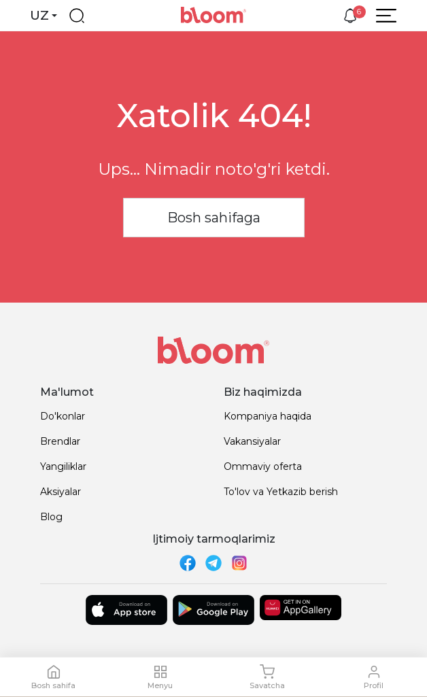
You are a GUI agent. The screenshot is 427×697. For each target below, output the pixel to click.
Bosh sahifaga (213, 217)
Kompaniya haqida (267, 416)
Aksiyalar (60, 492)
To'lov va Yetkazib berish (281, 492)
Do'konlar (62, 416)
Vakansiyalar (252, 441)
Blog (51, 517)
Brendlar (60, 441)
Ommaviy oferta (263, 466)
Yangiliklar (63, 466)
